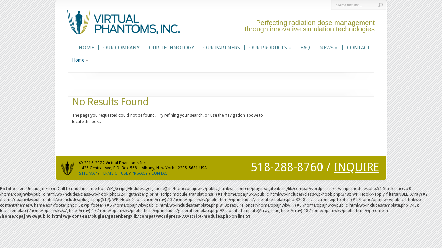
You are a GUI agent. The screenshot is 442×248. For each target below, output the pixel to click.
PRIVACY (140, 173)
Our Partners (221, 47)
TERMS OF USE (114, 173)
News (328, 47)
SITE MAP (88, 173)
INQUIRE (356, 167)
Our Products (270, 47)
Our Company (121, 47)
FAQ (305, 47)
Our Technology (171, 47)
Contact (358, 47)
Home (86, 47)
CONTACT (160, 173)
